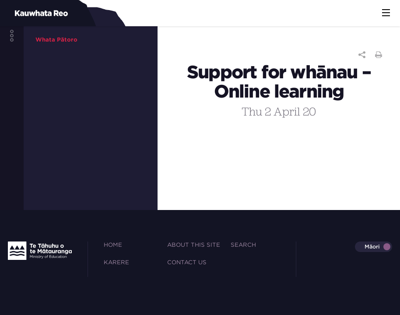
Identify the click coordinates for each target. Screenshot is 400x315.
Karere (116, 262)
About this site (193, 245)
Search (243, 245)
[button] (386, 13)
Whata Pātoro (56, 39)
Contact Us (187, 262)
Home (113, 245)
